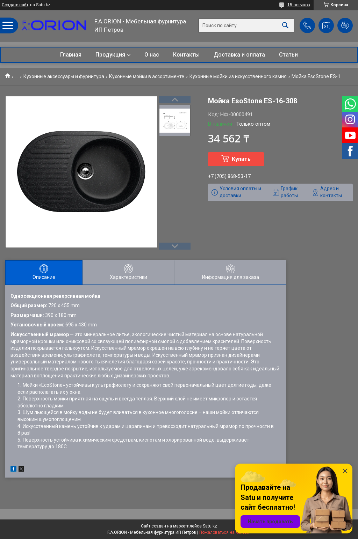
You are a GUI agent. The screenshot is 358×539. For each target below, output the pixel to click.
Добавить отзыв (345, 25)
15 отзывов (298, 4)
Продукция (110, 54)
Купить (241, 159)
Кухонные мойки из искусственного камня (238, 76)
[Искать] (285, 25)
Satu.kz (210, 526)
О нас (151, 54)
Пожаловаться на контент (225, 532)
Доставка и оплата (239, 54)
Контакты (186, 54)
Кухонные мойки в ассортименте (146, 76)
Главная (70, 54)
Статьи (288, 54)
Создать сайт (15, 4)
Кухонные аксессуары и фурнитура (63, 76)
